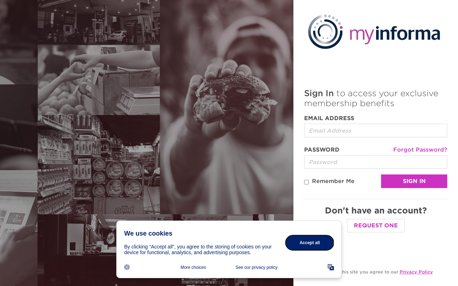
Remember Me (333, 181)
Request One (376, 225)
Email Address (329, 118)
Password (322, 149)
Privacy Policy (416, 272)
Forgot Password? (420, 149)
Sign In (414, 181)
